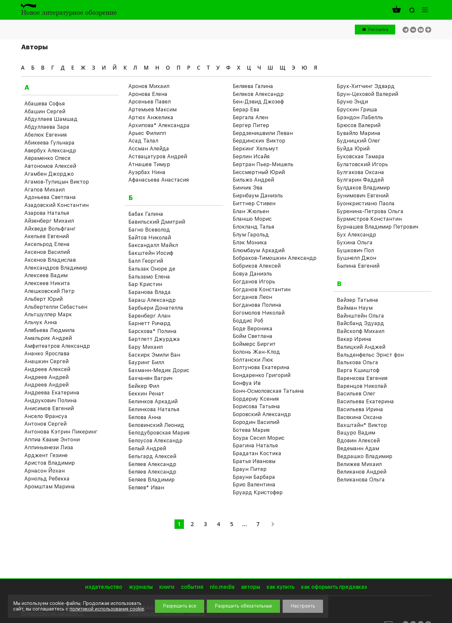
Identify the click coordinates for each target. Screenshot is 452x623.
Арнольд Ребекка (47, 479)
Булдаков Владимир (363, 188)
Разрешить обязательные (243, 606)
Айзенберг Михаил (49, 221)
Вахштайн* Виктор (362, 425)
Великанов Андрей (361, 472)
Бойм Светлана (252, 336)
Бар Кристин (145, 284)
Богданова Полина (257, 305)
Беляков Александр (258, 94)
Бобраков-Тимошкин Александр (274, 258)
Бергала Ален (250, 117)
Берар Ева (246, 109)
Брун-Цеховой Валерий (367, 94)
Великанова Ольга (361, 480)
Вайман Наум (355, 308)
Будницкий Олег (358, 141)
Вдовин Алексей (358, 440)
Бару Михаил (145, 347)
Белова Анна (144, 417)
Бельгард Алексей (152, 456)
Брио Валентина (254, 484)
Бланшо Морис (252, 219)
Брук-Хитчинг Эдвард (366, 86)
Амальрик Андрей (48, 338)
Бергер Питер (251, 125)
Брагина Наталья (255, 445)
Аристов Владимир (49, 463)
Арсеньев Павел (149, 102)
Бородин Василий (256, 422)
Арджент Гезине (46, 455)
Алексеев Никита (47, 283)
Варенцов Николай (362, 386)
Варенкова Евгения (362, 378)
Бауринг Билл (146, 362)
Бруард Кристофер (258, 492)
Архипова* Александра (159, 125)
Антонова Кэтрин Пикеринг (60, 432)
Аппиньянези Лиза (48, 447)
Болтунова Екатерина (261, 367)
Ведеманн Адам (358, 448)
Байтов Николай (149, 237)
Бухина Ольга (355, 242)
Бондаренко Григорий (262, 375)
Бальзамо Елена (149, 277)
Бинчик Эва (248, 188)
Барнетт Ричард (149, 323)
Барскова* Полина (152, 331)
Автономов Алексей (50, 166)
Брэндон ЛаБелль (360, 117)
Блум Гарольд (251, 235)
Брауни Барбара (254, 477)
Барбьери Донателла (155, 308)
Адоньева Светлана (50, 197)
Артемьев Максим (152, 109)
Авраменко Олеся (47, 158)
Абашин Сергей (44, 111)
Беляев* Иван (146, 487)
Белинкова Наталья (153, 409)
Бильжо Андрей (253, 180)
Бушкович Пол (355, 250)
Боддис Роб (248, 321)
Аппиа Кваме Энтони (52, 439)
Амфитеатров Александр (57, 346)
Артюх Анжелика (150, 117)
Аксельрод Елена (47, 244)
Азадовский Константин (56, 205)
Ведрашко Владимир (364, 456)
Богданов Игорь (254, 281)
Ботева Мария (251, 430)
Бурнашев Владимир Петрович (377, 227)
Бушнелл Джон (356, 258)
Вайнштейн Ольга (360, 316)
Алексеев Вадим (46, 275)
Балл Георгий (145, 261)
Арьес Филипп (147, 133)
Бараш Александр (152, 300)
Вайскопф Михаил (360, 331)
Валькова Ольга (357, 362)
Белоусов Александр (155, 440)
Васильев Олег (356, 393)
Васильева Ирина (360, 409)
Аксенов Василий (47, 252)
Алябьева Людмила (49, 330)
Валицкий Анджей (361, 347)
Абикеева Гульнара (49, 143)
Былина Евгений (358, 266)
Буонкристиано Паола (366, 203)
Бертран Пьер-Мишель (263, 164)
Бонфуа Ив (247, 383)
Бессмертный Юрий (259, 172)
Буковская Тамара (360, 156)
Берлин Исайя (251, 156)
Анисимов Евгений (49, 408)
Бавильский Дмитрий (156, 222)
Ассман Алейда (148, 148)
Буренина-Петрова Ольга (370, 211)
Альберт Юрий (43, 299)
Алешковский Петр (49, 291)
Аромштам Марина (49, 486)
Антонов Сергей (45, 424)
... (244, 524)
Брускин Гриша (357, 109)
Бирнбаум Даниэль (258, 195)
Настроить (303, 606)
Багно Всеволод (149, 230)
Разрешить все (179, 606)
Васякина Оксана (359, 417)
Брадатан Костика (257, 453)
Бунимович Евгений (363, 195)
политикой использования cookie (107, 609)
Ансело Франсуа (45, 416)
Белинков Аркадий (153, 401)
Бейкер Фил (143, 386)
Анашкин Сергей (46, 361)
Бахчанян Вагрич (150, 378)
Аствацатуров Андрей (157, 156)
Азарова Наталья (46, 213)
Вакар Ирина (354, 339)
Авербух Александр (50, 150)
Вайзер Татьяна (357, 300)
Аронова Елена (147, 94)
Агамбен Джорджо (49, 174)
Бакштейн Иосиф (150, 253)
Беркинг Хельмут (255, 148)
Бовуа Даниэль (252, 274)
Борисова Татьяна (256, 406)
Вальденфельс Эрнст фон (370, 355)
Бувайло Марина (358, 133)
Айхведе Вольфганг (50, 229)
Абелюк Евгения (45, 135)
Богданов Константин (262, 289)
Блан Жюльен (251, 211)
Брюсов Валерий (358, 125)
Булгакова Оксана (360, 172)
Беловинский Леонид (156, 425)
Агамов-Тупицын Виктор (56, 182)
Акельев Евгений (46, 236)
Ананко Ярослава (47, 353)
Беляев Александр (152, 464)
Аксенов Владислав (50, 260)
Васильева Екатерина (365, 401)
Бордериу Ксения (256, 399)
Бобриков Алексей (257, 266)
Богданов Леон (252, 297)
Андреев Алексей (47, 369)
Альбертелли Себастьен (55, 307)
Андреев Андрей (46, 377)
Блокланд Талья (253, 227)
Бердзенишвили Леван (263, 133)
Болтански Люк (253, 360)
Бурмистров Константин (369, 219)
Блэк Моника (250, 242)
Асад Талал (143, 141)
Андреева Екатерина (51, 392)
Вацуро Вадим (356, 433)
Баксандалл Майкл (153, 245)
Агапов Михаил (44, 190)
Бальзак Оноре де (151, 269)
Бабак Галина (145, 214)
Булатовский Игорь (362, 164)
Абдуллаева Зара (46, 127)
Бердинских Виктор (259, 141)
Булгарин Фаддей (360, 180)
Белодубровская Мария (158, 433)
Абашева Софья (44, 103)
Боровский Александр (262, 414)
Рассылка (378, 29)
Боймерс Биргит (254, 344)
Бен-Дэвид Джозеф (258, 102)
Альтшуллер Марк (48, 314)
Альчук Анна (40, 322)
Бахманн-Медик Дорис (158, 370)
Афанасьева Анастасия (158, 180)
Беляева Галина (253, 86)
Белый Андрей (147, 448)
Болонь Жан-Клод (256, 352)
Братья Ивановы (254, 461)
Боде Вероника (252, 328)
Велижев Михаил (359, 464)
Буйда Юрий (353, 148)
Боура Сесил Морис (259, 438)
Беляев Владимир (151, 480)
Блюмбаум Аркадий (259, 250)
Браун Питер (250, 469)
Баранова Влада (149, 292)
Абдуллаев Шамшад (50, 119)
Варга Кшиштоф (358, 370)
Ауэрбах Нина (146, 172)
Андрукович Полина (50, 400)
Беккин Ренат (146, 393)
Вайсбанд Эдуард (360, 323)
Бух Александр (356, 235)
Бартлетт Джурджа (154, 339)
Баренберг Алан (149, 316)
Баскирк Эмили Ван (154, 355)
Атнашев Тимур (149, 164)
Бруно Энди (352, 102)
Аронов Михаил (148, 86)
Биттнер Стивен (254, 203)
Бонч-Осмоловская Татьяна (268, 391)
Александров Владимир (55, 268)
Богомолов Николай (259, 313)
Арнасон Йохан (44, 471)
